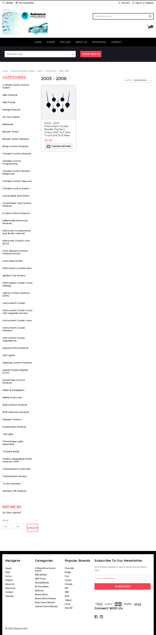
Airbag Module (11, 109)
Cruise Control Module (16, 213)
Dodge (68, 572)
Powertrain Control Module (13, 381)
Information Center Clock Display (17, 284)
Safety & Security (12, 397)
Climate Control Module (16, 153)
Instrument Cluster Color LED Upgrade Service (17, 312)
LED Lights (8, 355)
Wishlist (7, 3)
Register (150, 3)
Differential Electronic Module (15, 222)
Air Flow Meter (11, 116)
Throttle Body (10, 451)
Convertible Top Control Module (16, 204)
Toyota (68, 580)
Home (38, 42)
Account (124, 3)
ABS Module (9, 94)
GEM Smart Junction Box (17, 268)
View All (68, 608)
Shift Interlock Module (15, 412)
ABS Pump (8, 102)
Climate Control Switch (15, 188)
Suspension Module (14, 426)
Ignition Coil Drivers (13, 275)
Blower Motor (10, 131)
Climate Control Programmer (11, 162)
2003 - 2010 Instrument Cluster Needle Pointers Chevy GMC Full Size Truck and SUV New (57, 129)
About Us (81, 42)
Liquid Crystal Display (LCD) (15, 371)
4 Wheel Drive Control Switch (15, 86)
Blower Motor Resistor (15, 138)
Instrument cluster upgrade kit (13, 339)
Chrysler (69, 584)
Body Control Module (15, 146)
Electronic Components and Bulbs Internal (16, 232)
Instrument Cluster (13, 303)
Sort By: (128, 80)
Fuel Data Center (12, 260)
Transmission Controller (16, 468)
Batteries (7, 124)
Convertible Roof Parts (15, 195)
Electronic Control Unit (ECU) (15, 242)
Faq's (7, 572)
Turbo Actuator (11, 483)
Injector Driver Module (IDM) (16, 294)
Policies (65, 42)
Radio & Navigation (13, 390)
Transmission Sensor (14, 476)
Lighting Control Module (17, 362)
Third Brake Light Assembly (12, 443)
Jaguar (68, 600)
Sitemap (9, 596)
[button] (20, 520)
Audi (67, 596)
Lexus (67, 604)
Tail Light (7, 434)
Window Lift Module (14, 490)
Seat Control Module (14, 404)
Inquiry (8, 568)
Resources (99, 42)
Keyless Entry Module (15, 347)
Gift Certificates (25, 3)
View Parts (91, 54)
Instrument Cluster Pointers (13, 329)
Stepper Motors (11, 419)
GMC (67, 592)
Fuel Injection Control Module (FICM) (15, 252)
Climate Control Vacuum (17, 181)
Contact (116, 42)
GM (66, 588)
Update (32, 527)
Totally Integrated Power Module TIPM (17, 460)
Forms (51, 42)
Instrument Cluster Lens (17, 320)
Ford (67, 576)
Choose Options (59, 146)
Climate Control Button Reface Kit (16, 172)
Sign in (137, 3)
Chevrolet (69, 568)
